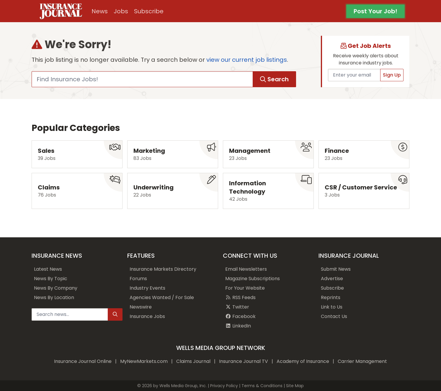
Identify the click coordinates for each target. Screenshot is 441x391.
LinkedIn (238, 325)
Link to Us (331, 307)
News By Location (54, 297)
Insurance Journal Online (83, 361)
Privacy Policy (224, 386)
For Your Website (245, 288)
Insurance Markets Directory (163, 269)
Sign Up (392, 75)
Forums (138, 278)
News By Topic (50, 278)
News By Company (55, 288)
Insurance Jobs (147, 316)
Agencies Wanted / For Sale (162, 297)
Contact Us (334, 316)
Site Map (295, 386)
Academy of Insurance (303, 361)
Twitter (237, 307)
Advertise (332, 278)
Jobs (121, 11)
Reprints (330, 297)
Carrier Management (362, 361)
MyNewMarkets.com (144, 361)
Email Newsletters (246, 269)
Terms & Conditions (261, 386)
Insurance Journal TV (243, 361)
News (100, 11)
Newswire (141, 307)
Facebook (240, 316)
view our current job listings (246, 60)
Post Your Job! (375, 11)
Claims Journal (193, 361)
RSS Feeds (240, 297)
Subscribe (149, 11)
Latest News (48, 269)
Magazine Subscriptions (252, 278)
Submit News (336, 269)
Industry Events (147, 288)
